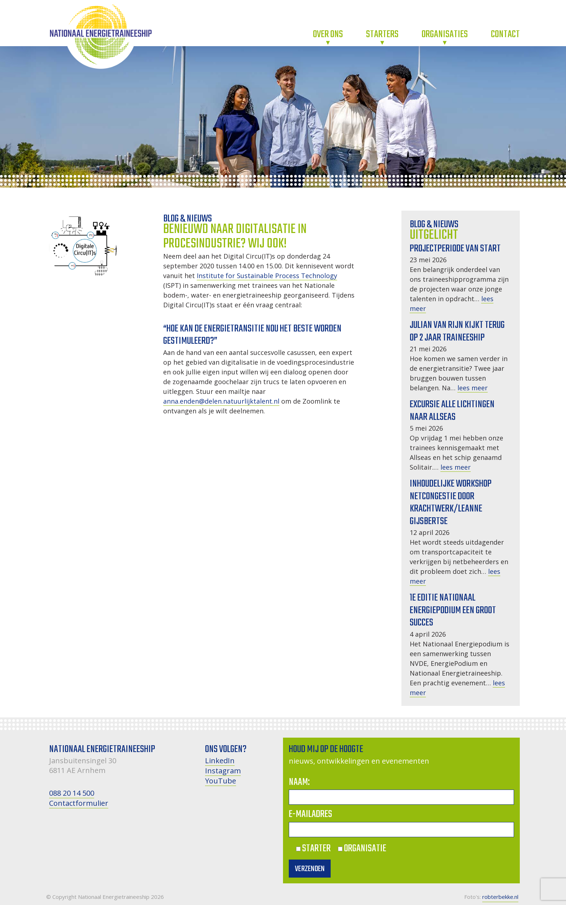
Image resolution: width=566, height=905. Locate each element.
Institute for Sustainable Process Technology (267, 275)
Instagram (223, 771)
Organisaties (445, 34)
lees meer (472, 387)
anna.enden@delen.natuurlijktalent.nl (221, 401)
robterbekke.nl (500, 896)
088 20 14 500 (71, 793)
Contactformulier (78, 803)
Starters (382, 34)
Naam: (299, 782)
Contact (505, 34)
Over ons (328, 34)
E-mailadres (310, 814)
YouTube (220, 781)
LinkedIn (220, 760)
